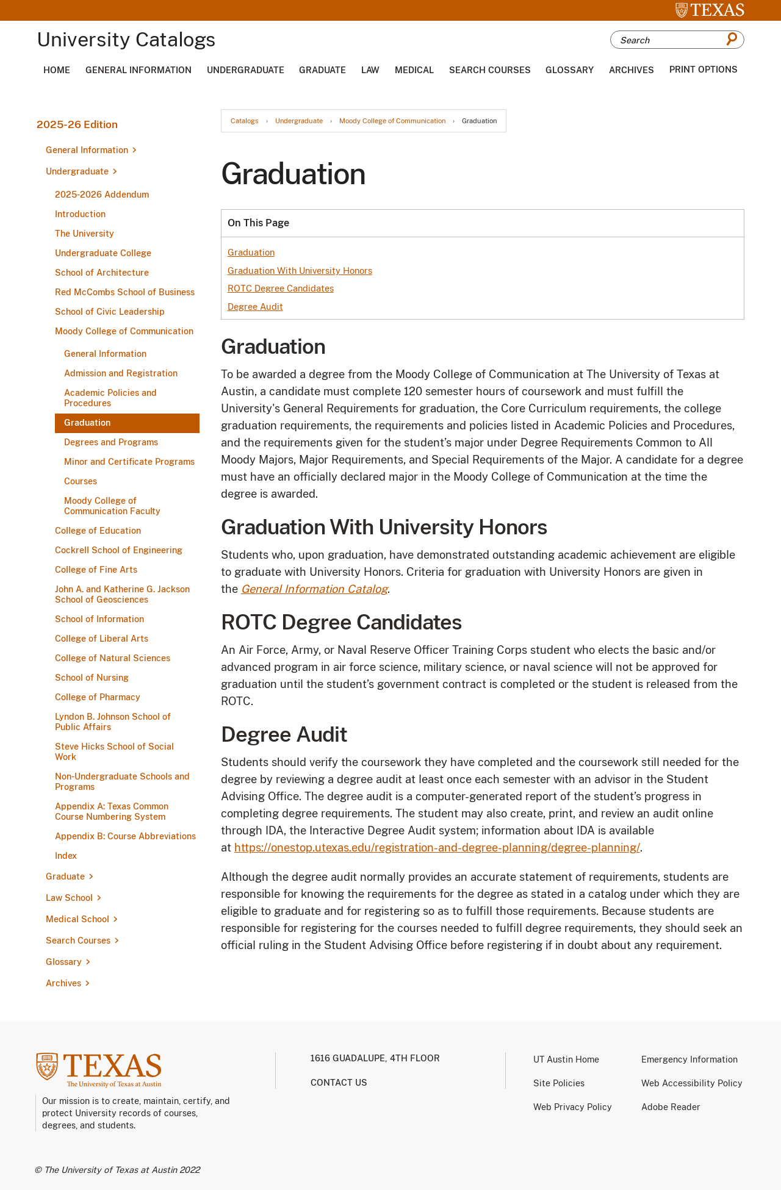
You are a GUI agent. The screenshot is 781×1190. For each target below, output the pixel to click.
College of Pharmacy (97, 697)
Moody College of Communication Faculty (112, 506)
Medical (414, 70)
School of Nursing (92, 678)
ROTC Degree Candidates (281, 288)
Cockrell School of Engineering (118, 550)
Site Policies (559, 1083)
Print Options (703, 69)
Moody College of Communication (124, 331)
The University (84, 233)
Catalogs (245, 121)
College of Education (98, 531)
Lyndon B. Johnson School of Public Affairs (113, 722)
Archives (631, 70)
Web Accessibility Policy (692, 1083)
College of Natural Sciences (112, 658)
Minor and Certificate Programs (129, 462)
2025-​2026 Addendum (102, 194)
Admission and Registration (121, 373)
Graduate (322, 70)
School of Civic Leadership (110, 312)
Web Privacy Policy (572, 1107)
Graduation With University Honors (300, 270)
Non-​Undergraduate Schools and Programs (122, 782)
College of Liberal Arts (101, 638)
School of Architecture (102, 273)
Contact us (339, 1083)
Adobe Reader (670, 1107)
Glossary (569, 70)
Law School (69, 898)
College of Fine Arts (96, 570)
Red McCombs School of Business (125, 292)
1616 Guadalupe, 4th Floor (375, 1058)
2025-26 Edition (77, 124)
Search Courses (490, 70)
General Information (138, 70)
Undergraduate (245, 70)
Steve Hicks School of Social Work (114, 752)
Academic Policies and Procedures (110, 398)
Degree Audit (255, 306)
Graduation (87, 423)
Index (66, 856)
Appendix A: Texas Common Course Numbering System (111, 811)
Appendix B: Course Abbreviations (125, 836)
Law (370, 70)
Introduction (80, 214)
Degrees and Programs (111, 442)
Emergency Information (689, 1059)
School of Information (99, 619)
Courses (80, 481)
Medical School (77, 919)
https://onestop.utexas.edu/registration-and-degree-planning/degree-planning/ (437, 847)
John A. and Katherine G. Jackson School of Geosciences (122, 594)
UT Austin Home (566, 1059)
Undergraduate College (103, 253)
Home (56, 70)
